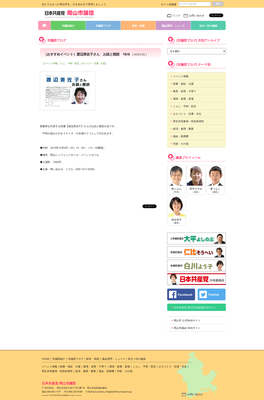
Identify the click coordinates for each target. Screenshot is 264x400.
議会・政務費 (180, 136)
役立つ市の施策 (208, 25)
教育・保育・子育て (184, 91)
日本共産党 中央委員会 (196, 279)
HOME (44, 25)
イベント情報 (51, 63)
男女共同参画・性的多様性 (188, 121)
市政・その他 (180, 143)
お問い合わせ (194, 15)
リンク (173, 15)
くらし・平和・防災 (69, 63)
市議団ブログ (103, 25)
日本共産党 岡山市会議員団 (69, 14)
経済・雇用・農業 (183, 128)
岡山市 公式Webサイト (187, 320)
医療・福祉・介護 (183, 83)
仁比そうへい (196, 252)
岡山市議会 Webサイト (187, 328)
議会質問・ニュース (173, 25)
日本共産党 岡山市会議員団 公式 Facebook (181, 294)
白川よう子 (196, 265)
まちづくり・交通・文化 (93, 63)
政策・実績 (138, 25)
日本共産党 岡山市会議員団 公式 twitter (211, 294)
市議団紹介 (68, 25)
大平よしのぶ (196, 238)
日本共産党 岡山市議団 (59, 383)
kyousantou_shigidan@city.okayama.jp (112, 391)
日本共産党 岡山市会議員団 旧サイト (195, 307)
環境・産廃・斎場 (183, 98)
